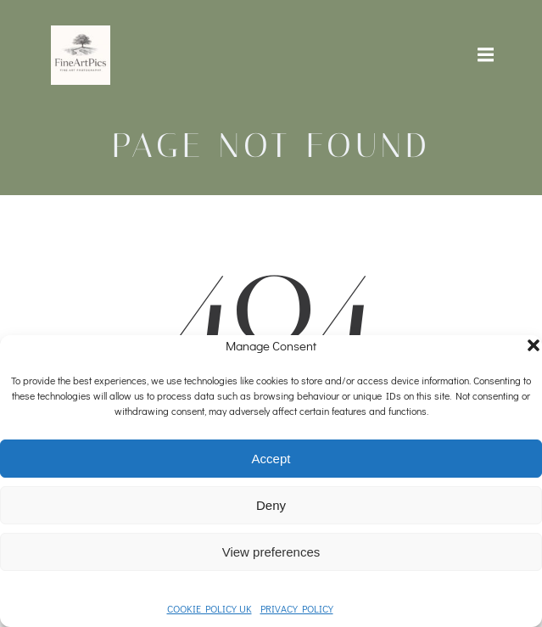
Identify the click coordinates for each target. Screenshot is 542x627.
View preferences (271, 552)
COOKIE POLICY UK (209, 608)
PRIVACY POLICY (296, 608)
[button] (533, 345)
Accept (271, 458)
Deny (271, 505)
